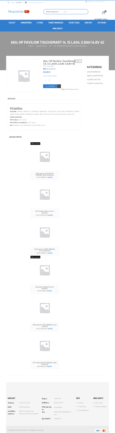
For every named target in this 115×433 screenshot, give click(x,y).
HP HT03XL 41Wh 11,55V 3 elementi (44, 211)
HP (50, 46)
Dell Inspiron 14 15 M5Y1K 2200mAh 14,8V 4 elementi (45, 174)
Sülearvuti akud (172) (94, 79)
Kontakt (80, 400)
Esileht (30, 46)
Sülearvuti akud (41, 46)
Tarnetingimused (83, 408)
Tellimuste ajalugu (100, 404)
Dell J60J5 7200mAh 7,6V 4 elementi (45, 286)
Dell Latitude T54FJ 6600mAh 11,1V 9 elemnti (45, 323)
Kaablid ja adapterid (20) (95, 75)
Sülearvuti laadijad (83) (95, 83)
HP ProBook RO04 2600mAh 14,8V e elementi (44, 361)
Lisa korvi (51, 86)
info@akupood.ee (37, 2)
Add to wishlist (59, 86)
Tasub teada (82, 404)
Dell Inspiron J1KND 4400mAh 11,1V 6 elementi (45, 249)
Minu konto (99, 400)
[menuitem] (12, 23)
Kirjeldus (12, 99)
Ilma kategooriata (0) (94, 72)
